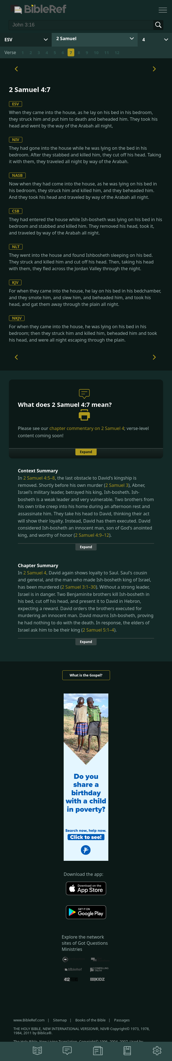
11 (106, 52)
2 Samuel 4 (112, 428)
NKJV (17, 318)
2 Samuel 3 (116, 485)
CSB (15, 211)
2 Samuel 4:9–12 (92, 535)
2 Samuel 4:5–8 (39, 478)
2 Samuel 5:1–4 (98, 630)
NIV (15, 139)
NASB (17, 175)
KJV (15, 282)
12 (117, 52)
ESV (15, 104)
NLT (16, 246)
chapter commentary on (86, 428)
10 (96, 52)
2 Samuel (66, 38)
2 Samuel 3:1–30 (79, 587)
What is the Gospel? (86, 675)
